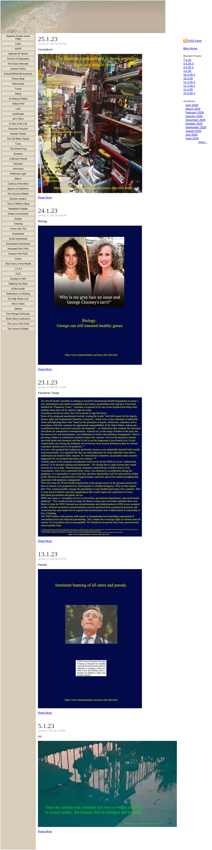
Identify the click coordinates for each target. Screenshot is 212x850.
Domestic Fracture (18, 128)
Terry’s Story (18, 303)
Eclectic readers (18, 198)
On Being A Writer (18, 98)
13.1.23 (48, 554)
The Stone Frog (18, 148)
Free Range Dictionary (18, 313)
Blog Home (190, 48)
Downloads (18, 233)
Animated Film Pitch (18, 248)
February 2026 (195, 112)
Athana (18, 308)
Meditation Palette (18, 208)
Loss (18, 108)
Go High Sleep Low (18, 298)
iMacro (18, 178)
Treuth (18, 88)
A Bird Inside (18, 288)
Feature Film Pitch (18, 253)
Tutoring (18, 223)
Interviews (18, 168)
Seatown (18, 153)
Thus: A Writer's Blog (18, 203)
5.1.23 (46, 725)
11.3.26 (188, 89)
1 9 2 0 (18, 268)
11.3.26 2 (189, 85)
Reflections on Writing (18, 293)
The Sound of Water (18, 193)
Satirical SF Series (18, 53)
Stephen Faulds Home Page (18, 37)
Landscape (18, 113)
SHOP (18, 48)
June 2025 (192, 138)
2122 (18, 273)
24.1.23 (48, 210)
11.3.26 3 (189, 82)
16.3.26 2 (189, 74)
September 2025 (196, 127)
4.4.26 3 (188, 63)
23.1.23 (48, 382)
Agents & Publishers (18, 188)
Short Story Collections (18, 318)
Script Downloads (18, 238)
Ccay (18, 143)
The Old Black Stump (18, 138)
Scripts (18, 218)
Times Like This (18, 228)
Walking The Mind (18, 283)
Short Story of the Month (18, 263)
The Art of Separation (18, 58)
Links (18, 43)
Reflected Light (18, 173)
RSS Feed (192, 40)
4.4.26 (187, 71)
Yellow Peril (18, 103)
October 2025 (194, 123)
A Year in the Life (18, 123)
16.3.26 (188, 78)
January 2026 (194, 116)
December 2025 (196, 120)
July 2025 (192, 134)
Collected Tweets (18, 158)
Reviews (18, 163)
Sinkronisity (18, 83)
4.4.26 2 (188, 67)
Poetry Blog (18, 78)
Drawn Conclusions (18, 213)
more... (202, 142)
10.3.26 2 (189, 93)
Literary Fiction (18, 68)
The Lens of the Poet (18, 323)
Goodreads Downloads (18, 243)
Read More (45, 197)
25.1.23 (48, 38)
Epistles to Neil (18, 278)
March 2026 (193, 108)
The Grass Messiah (18, 63)
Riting (18, 93)
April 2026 (192, 105)
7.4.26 (187, 60)
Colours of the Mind (18, 183)
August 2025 (193, 131)
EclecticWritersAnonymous (18, 73)
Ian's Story (18, 118)
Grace (18, 258)
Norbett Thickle (18, 133)
